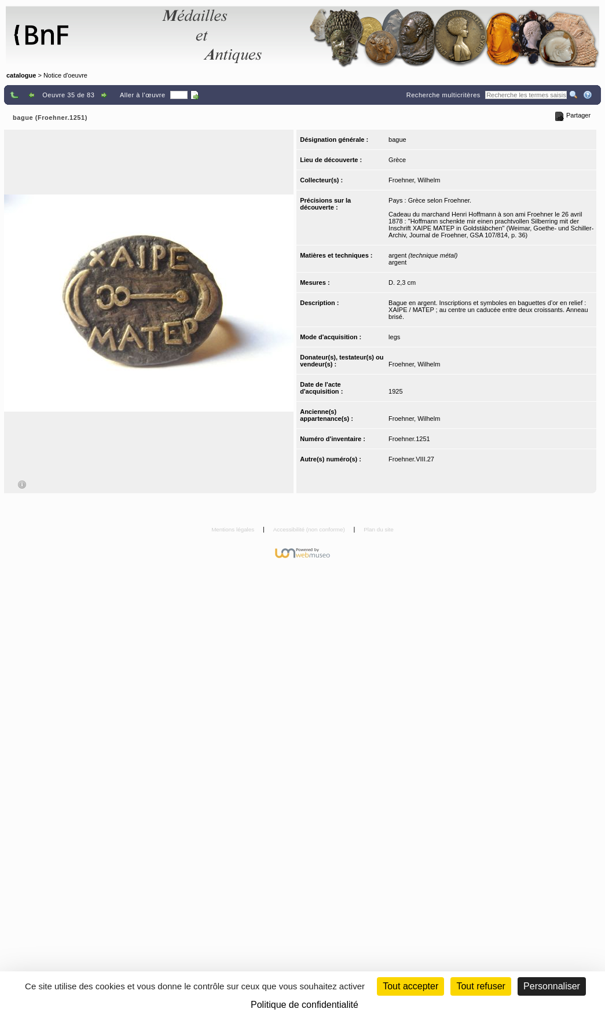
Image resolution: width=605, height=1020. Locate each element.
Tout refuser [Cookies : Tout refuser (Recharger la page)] (480, 986)
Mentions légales (233, 529)
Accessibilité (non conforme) (310, 529)
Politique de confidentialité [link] (304, 1005)
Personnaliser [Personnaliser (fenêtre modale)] (551, 986)
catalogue (21, 75)
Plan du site (379, 529)
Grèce (397, 159)
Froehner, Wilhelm (414, 180)
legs (394, 336)
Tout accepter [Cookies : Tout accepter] (410, 986)
